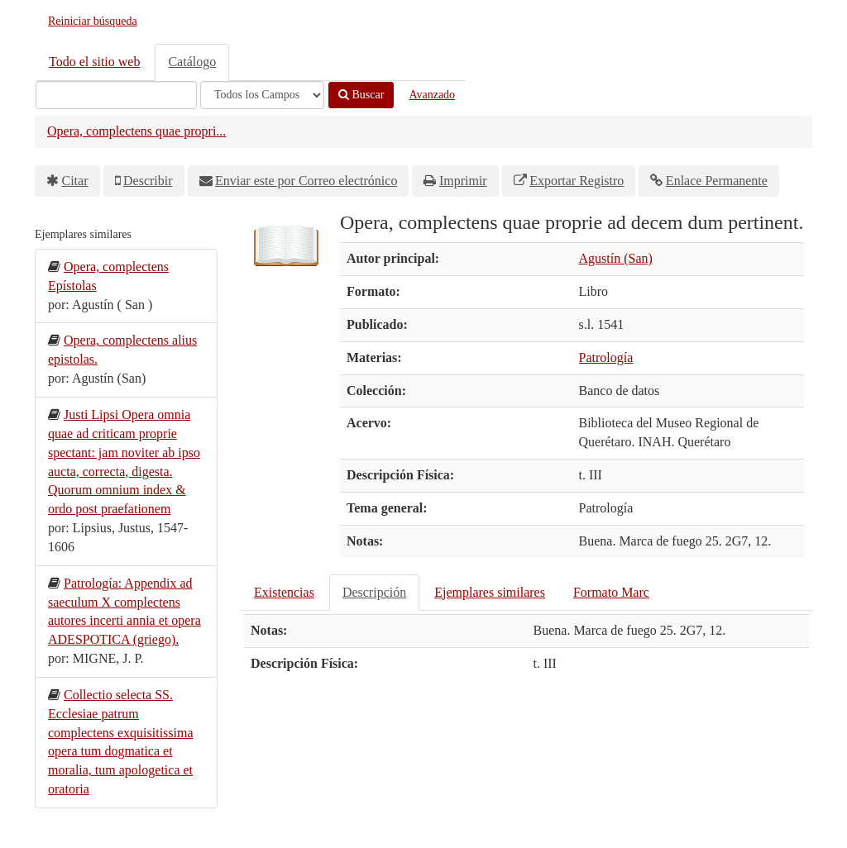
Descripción (374, 592)
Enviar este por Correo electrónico (306, 181)
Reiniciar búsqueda (92, 21)
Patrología (606, 357)
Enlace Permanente (717, 181)
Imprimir (463, 181)
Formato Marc (611, 592)
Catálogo (192, 62)
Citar (75, 181)
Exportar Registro (576, 181)
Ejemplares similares (489, 592)
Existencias (284, 592)
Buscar (361, 94)
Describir (148, 181)
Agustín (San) (616, 258)
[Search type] (262, 95)
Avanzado (432, 94)
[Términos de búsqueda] (116, 95)
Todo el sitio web (94, 62)
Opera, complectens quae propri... (136, 131)
